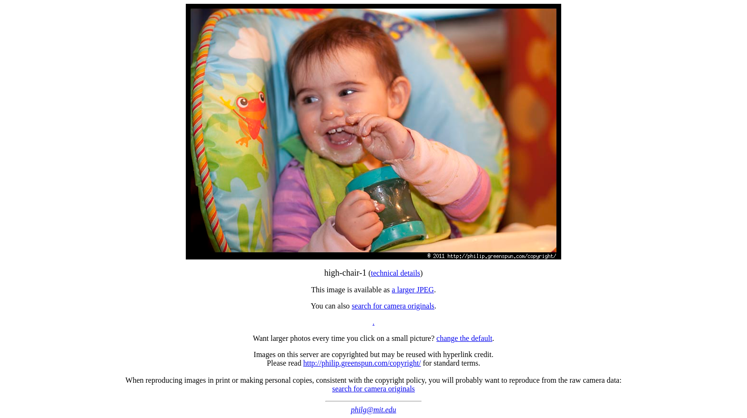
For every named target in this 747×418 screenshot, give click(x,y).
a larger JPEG (413, 290)
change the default (464, 338)
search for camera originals (393, 306)
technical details (396, 273)
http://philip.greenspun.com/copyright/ (362, 363)
